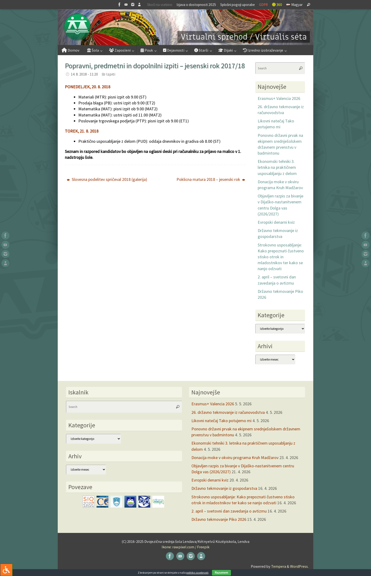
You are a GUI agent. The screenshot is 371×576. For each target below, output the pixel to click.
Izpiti (110, 74)
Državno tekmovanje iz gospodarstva (224, 488)
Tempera (278, 566)
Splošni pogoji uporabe (237, 4)
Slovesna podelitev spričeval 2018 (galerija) (107, 179)
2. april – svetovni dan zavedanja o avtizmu (229, 511)
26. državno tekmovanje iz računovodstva (228, 412)
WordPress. (299, 566)
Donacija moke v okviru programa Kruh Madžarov (234, 457)
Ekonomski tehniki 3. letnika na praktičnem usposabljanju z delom (277, 167)
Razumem (221, 572)
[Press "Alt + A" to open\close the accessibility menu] (6, 569)
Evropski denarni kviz (276, 222)
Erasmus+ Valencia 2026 (279, 98)
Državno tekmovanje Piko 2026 (218, 519)
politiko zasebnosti (197, 572)
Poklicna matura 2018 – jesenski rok (211, 179)
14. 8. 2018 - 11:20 (84, 74)
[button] (185, 27)
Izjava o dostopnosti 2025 (196, 4)
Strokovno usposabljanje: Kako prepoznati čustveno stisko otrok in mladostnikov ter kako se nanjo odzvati (281, 257)
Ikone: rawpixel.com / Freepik (185, 547)
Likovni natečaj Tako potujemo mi (221, 420)
